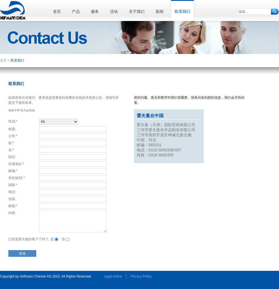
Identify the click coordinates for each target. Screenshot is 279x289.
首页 (3, 60)
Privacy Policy (141, 276)
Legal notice (113, 276)
